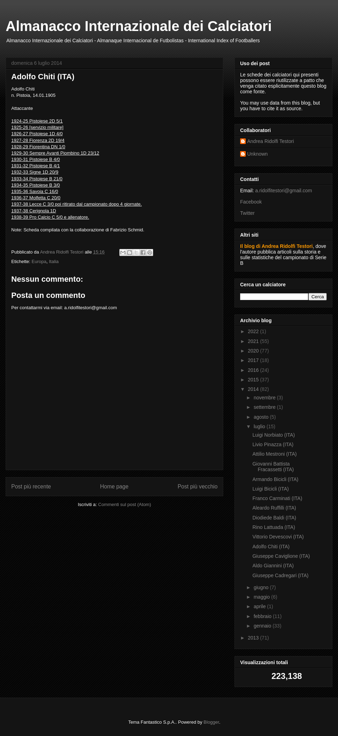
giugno (262, 587)
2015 (254, 379)
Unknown (257, 154)
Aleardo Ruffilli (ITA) (274, 508)
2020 (254, 351)
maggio (262, 597)
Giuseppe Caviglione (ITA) (281, 556)
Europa (39, 261)
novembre (265, 397)
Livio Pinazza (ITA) (272, 444)
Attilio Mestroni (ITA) (274, 454)
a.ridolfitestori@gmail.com (283, 190)
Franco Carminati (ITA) (277, 498)
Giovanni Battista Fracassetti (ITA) (273, 467)
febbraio (263, 616)
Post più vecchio (197, 486)
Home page (114, 486)
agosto (262, 417)
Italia (53, 261)
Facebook (251, 202)
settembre (265, 407)
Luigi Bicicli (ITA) (270, 489)
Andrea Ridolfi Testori (270, 141)
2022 (254, 331)
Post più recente (31, 486)
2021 (254, 341)
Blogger (211, 722)
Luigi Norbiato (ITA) (273, 435)
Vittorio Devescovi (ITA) (278, 536)
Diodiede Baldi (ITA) (274, 517)
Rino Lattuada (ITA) (273, 527)
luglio (260, 426)
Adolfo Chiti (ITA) (271, 546)
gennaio (263, 626)
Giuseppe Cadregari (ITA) (280, 575)
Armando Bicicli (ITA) (275, 479)
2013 (254, 638)
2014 (254, 389)
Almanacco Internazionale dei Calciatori (139, 26)
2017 (254, 360)
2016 (254, 370)
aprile (260, 606)
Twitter (247, 213)
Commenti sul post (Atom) (124, 504)
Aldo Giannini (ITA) (273, 565)
